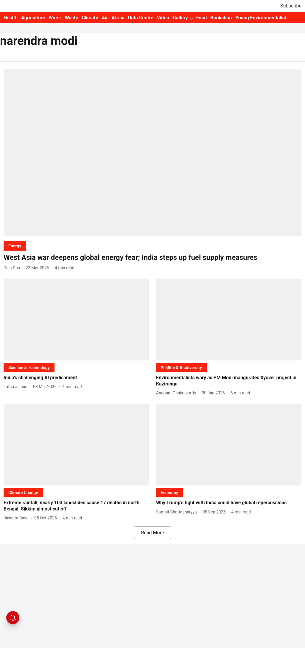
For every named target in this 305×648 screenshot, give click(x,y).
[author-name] (13, 268)
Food (201, 18)
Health (11, 18)
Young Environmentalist (260, 18)
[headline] (152, 257)
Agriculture (33, 18)
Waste (71, 18)
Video (163, 18)
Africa (117, 18)
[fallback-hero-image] (152, 152)
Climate (90, 18)
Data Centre (140, 18)
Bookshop (221, 18)
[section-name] (15, 246)
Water (55, 18)
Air (105, 18)
